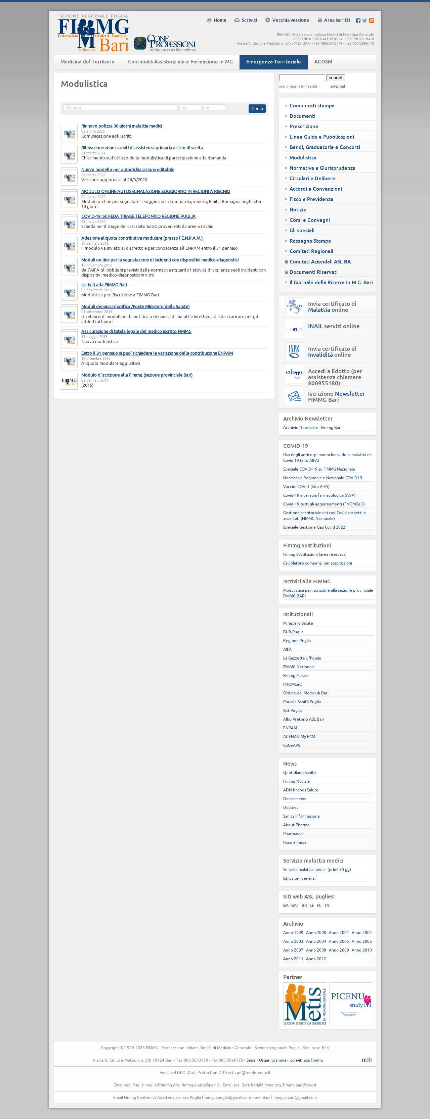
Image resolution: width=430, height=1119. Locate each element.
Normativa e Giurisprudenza (322, 168)
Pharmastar (293, 833)
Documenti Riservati (314, 272)
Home (220, 20)
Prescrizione (304, 126)
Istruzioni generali (299, 878)
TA (326, 905)
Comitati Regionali (311, 251)
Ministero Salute (298, 623)
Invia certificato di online (332, 307)
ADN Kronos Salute (300, 790)
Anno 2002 (362, 932)
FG (319, 905)
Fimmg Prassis (295, 675)
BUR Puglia (293, 632)
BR (304, 905)
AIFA (287, 649)
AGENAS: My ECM (299, 736)
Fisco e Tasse (295, 842)
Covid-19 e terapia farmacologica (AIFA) (319, 495)
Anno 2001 (339, 932)
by (308, 86)
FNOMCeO (292, 684)
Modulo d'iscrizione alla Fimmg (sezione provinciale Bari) (136, 375)
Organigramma (272, 1060)
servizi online (334, 326)
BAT (295, 905)
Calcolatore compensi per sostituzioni (317, 563)
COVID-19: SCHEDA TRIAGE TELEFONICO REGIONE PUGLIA (138, 216)
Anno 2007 (293, 950)
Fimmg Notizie (296, 781)
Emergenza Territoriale (273, 61)
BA (286, 905)
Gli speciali (302, 230)
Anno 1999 (293, 932)
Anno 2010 (362, 950)
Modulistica (303, 157)
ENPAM (290, 728)
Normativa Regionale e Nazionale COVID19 (322, 478)
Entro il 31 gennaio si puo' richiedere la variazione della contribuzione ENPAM (157, 353)
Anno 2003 (293, 941)
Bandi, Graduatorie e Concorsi (325, 147)
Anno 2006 (362, 941)
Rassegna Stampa (310, 241)
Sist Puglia (292, 710)
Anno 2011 (293, 959)
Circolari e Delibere (312, 178)
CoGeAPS (291, 745)
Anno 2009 (339, 950)
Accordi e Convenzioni (316, 189)
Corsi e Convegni (310, 220)
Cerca (257, 108)
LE (312, 905)
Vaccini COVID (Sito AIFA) (306, 486)
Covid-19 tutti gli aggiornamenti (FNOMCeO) (324, 504)
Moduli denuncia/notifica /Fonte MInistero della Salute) (135, 306)
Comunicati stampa (312, 105)
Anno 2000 (316, 932)
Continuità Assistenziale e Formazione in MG (180, 61)
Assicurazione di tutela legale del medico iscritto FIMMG (136, 331)
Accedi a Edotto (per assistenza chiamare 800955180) (335, 377)
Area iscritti (337, 20)
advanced (337, 86)
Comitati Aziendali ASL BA (320, 261)
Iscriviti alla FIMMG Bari (104, 285)
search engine (289, 86)
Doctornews (294, 798)
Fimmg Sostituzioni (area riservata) (315, 554)
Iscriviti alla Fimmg (306, 1060)
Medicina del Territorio (87, 61)
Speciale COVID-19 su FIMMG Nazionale (319, 469)
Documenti (302, 116)
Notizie (298, 209)
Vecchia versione (290, 20)
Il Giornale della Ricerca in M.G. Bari (331, 282)
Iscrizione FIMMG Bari (336, 397)
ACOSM (323, 61)
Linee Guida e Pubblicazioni (322, 137)
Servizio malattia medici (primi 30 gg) (317, 869)
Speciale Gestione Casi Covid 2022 (314, 527)
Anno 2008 (316, 950)
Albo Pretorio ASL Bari (303, 719)
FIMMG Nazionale (299, 667)
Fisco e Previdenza (311, 199)
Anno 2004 (316, 941)
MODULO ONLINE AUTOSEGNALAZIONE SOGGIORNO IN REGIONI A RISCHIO (155, 191)
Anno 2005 (339, 941)
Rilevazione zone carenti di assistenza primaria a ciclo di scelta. (142, 148)
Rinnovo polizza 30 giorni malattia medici (121, 126)
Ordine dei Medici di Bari (306, 693)
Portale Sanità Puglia (302, 701)
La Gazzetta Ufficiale (302, 658)
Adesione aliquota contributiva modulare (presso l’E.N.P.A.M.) (142, 238)
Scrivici (249, 20)
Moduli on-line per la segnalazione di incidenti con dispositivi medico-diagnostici (160, 260)
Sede (251, 1060)
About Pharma (296, 825)
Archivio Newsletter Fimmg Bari (312, 427)
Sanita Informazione (301, 816)
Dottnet (290, 807)
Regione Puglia (297, 640)
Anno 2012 (316, 959)
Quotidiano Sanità (299, 772)
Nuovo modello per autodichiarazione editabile (127, 169)
